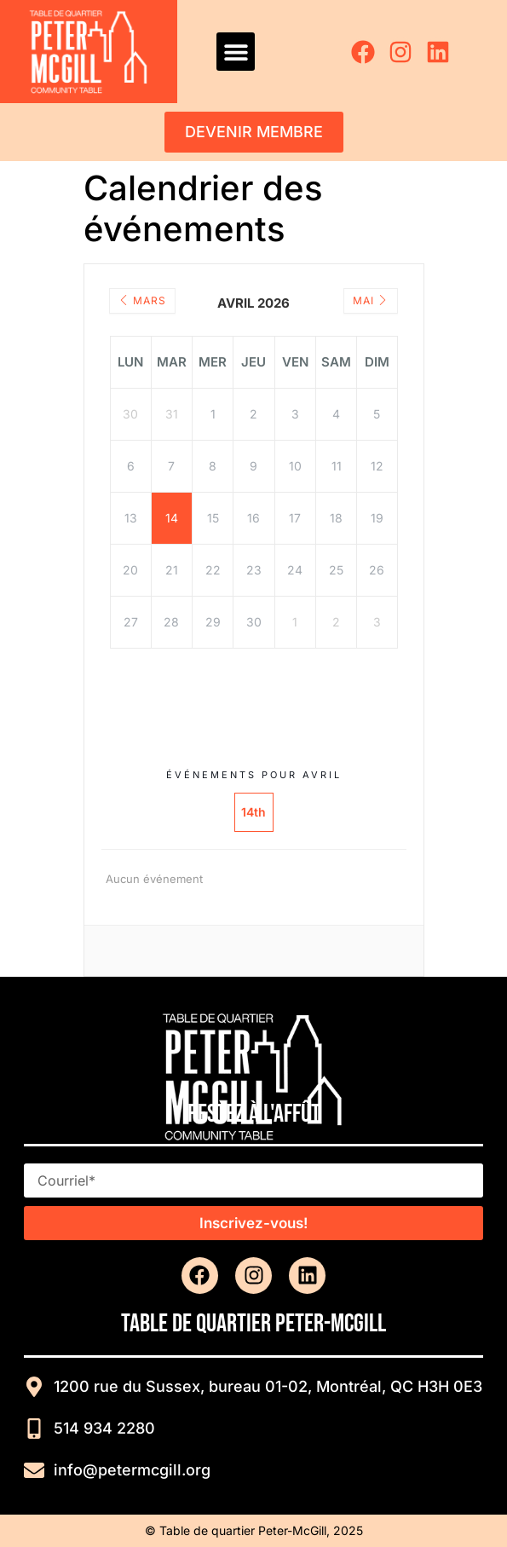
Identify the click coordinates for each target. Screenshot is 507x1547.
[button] (235, 51)
